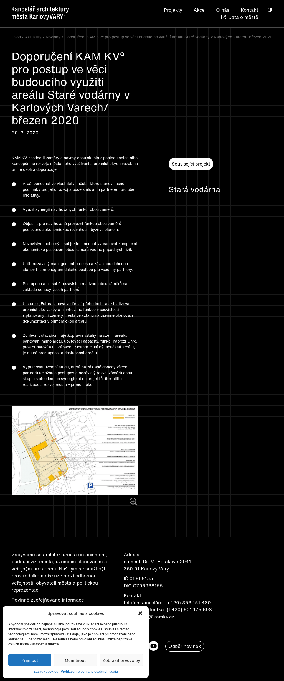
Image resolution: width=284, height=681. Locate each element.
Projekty (173, 9)
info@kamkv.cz (157, 616)
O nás (222, 9)
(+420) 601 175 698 (189, 609)
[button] (140, 613)
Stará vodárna (194, 189)
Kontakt (249, 9)
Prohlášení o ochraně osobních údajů (89, 671)
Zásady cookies (46, 671)
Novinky (53, 37)
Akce (199, 9)
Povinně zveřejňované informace (48, 599)
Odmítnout (75, 660)
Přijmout (29, 660)
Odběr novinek (184, 646)
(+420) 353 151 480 (188, 602)
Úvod (16, 37)
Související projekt (191, 164)
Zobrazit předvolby (121, 660)
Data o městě (243, 17)
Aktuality (33, 37)
